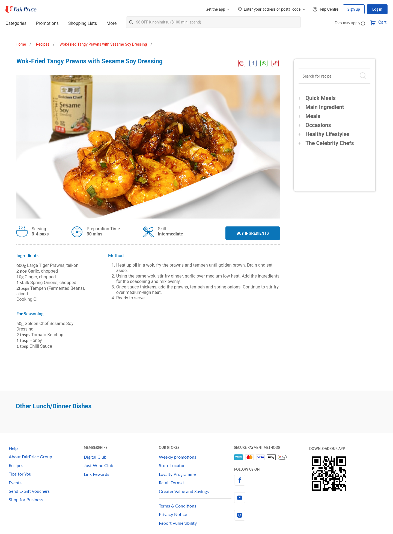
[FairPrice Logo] (21, 9)
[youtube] (271, 497)
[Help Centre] (325, 9)
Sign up (353, 9)
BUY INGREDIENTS (253, 233)
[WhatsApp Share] (263, 63)
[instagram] (271, 515)
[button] (363, 23)
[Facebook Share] (252, 63)
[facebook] (271, 480)
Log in (377, 9)
